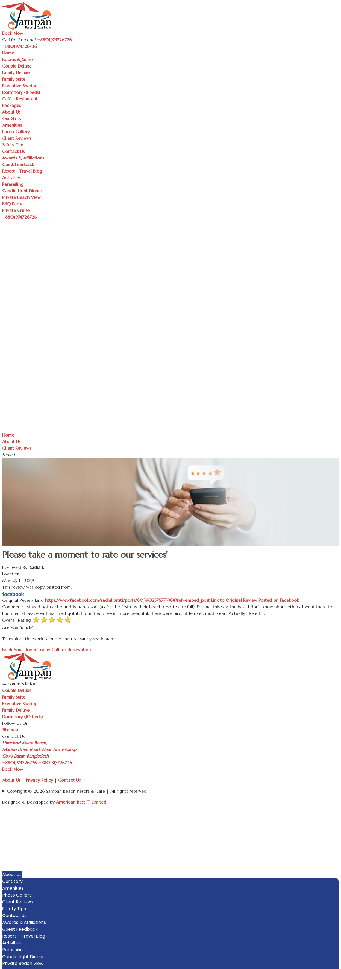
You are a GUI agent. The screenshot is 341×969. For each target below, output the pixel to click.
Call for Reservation (71, 649)
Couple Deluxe (16, 66)
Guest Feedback (18, 164)
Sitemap (10, 729)
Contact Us (13, 151)
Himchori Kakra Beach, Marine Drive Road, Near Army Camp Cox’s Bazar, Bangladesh (39, 749)
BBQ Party (12, 203)
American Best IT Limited (81, 802)
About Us (11, 112)
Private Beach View (21, 197)
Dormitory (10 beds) (22, 716)
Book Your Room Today (26, 649)
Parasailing (12, 184)
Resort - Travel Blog (22, 171)
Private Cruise (16, 210)
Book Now (12, 33)
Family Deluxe (16, 72)
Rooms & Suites (17, 59)
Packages (11, 105)
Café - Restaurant (19, 98)
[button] (336, 819)
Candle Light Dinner (22, 190)
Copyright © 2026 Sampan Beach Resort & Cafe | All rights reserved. (77, 791)
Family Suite (13, 79)
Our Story (11, 118)
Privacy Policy (39, 780)
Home (8, 53)
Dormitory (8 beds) (21, 92)
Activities (11, 177)
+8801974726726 (19, 762)
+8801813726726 (55, 762)
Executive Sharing (19, 85)
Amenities (12, 125)
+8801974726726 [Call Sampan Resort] (54, 39)
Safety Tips (12, 144)
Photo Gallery (16, 131)
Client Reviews (16, 138)
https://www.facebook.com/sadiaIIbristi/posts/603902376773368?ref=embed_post (172, 600)
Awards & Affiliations (23, 158)
